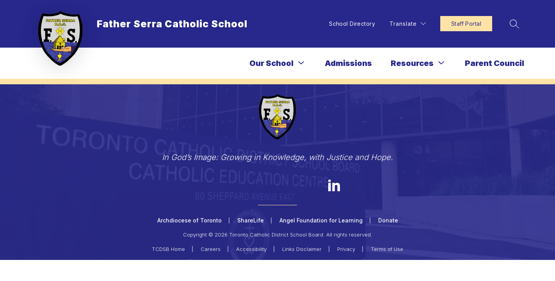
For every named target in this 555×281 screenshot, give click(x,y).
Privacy (346, 249)
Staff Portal (466, 23)
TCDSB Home (168, 249)
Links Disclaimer (302, 249)
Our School (271, 63)
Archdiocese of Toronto (189, 220)
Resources (412, 63)
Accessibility (251, 249)
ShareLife (250, 220)
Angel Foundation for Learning (321, 220)
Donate (388, 220)
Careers (211, 249)
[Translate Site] (408, 23)
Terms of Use (387, 249)
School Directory (352, 23)
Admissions (348, 63)
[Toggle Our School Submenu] (301, 63)
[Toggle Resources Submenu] (441, 63)
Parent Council (494, 63)
